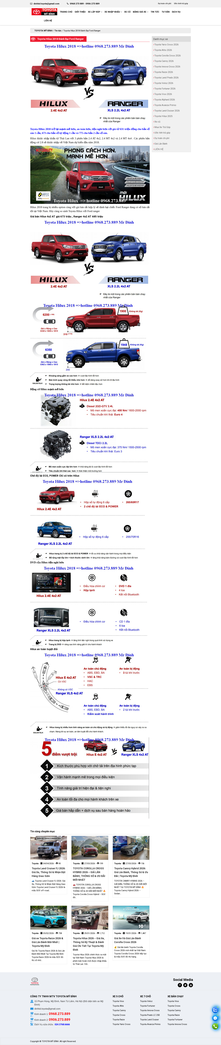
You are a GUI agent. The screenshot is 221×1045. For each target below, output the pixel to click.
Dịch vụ (176, 12)
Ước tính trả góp (181, 3)
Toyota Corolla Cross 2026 (167, 55)
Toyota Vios (118, 1001)
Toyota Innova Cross (150, 1010)
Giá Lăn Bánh (160, 143)
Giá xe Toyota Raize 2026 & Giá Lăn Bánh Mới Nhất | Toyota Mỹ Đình (47, 942)
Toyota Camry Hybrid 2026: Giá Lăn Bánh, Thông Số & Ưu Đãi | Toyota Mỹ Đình (131, 872)
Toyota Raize (119, 1019)
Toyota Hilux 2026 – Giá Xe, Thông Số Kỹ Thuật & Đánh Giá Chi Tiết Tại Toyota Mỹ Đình (89, 944)
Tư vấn (166, 12)
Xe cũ (127, 12)
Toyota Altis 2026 (163, 50)
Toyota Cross (119, 1015)
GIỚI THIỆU (80, 12)
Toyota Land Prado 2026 (166, 77)
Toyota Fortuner (147, 1006)
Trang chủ (66, 12)
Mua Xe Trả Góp (162, 127)
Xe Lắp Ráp (94, 12)
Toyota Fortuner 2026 (164, 88)
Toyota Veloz (146, 1001)
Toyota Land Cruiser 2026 (167, 110)
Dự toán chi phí (164, 3)
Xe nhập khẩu (112, 12)
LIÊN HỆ (48, 20)
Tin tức (155, 12)
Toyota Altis (118, 1006)
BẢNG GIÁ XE (139, 12)
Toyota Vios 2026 (163, 94)
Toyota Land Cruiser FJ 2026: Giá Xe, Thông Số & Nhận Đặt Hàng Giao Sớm (48, 872)
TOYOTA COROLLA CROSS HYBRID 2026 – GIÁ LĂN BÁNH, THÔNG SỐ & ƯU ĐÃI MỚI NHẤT (89, 874)
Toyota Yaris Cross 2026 (166, 44)
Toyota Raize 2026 (163, 72)
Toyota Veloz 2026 (163, 83)
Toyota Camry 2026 (164, 61)
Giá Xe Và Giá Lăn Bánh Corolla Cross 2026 (127, 940)
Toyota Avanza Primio (165, 105)
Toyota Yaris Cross (121, 1024)
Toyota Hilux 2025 (163, 116)
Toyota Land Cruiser (149, 1019)
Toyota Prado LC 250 (150, 1015)
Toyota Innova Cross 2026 (167, 66)
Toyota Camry (119, 1010)
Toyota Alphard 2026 (164, 99)
